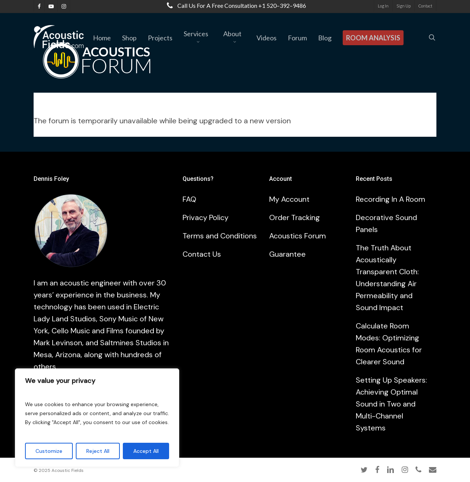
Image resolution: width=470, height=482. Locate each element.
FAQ (189, 199)
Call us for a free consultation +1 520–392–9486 (235, 5)
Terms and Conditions (220, 236)
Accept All (146, 451)
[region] (97, 417)
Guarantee (287, 254)
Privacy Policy (205, 217)
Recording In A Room (390, 199)
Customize (48, 451)
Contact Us (202, 254)
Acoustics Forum (297, 236)
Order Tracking (294, 217)
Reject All (97, 451)
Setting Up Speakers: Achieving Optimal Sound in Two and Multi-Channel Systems (391, 404)
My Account (289, 199)
